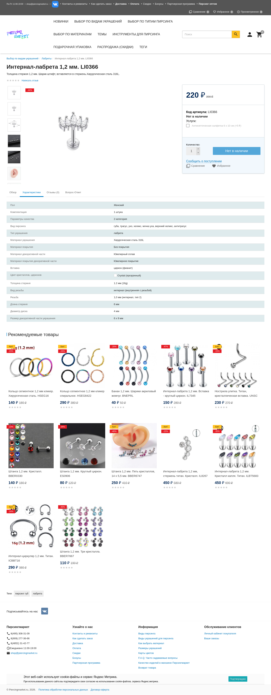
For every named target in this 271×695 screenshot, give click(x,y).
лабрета (37, 593)
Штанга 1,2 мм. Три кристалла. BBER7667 (80, 554)
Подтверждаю (238, 679)
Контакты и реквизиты (74, 3)
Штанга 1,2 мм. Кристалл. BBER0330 (25, 473)
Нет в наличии (236, 151)
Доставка (77, 643)
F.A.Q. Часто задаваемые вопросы (157, 658)
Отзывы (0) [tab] (53, 192)
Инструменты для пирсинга (136, 34)
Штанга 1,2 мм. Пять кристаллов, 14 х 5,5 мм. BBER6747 (133, 473)
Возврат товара (147, 667)
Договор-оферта (100, 689)
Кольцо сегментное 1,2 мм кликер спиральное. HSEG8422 (82, 393)
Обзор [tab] (13, 192)
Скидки (147, 3)
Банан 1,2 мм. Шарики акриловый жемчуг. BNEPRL (134, 393)
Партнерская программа (181, 3)
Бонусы (159, 3)
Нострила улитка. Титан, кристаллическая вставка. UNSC (236, 393)
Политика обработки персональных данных (63, 689)
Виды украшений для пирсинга (155, 638)
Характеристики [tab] (32, 192)
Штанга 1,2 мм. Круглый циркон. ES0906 (81, 473)
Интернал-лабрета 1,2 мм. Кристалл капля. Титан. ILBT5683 (236, 473)
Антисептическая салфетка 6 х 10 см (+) (216, 125)
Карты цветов (146, 653)
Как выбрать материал (151, 643)
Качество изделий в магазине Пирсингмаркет (164, 662)
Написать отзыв (30, 80)
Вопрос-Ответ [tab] (73, 192)
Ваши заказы (211, 638)
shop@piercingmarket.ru (37, 4)
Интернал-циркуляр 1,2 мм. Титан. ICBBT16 (31, 558)
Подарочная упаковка (72, 47)
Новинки (60, 21)
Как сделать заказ (101, 3)
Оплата (76, 648)
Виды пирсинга (146, 633)
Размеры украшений (150, 648)
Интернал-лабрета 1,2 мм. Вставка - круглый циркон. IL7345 (186, 393)
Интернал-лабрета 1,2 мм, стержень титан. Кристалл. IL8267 (185, 473)
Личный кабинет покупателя (220, 633)
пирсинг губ (21, 593)
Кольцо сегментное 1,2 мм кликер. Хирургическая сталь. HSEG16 (31, 393)
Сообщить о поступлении (204, 161)
